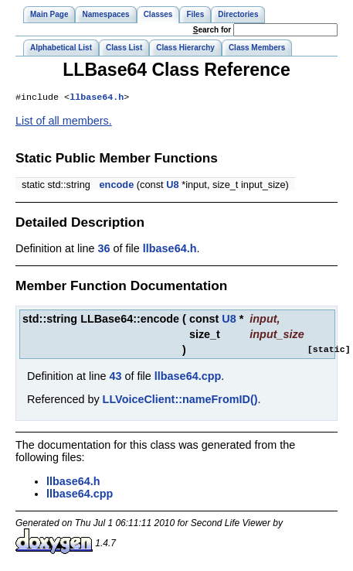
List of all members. (63, 122)
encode (116, 186)
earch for (212, 30)
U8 (172, 186)
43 (115, 377)
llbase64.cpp (187, 377)
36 (103, 250)
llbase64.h (97, 98)
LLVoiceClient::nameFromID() (180, 401)
